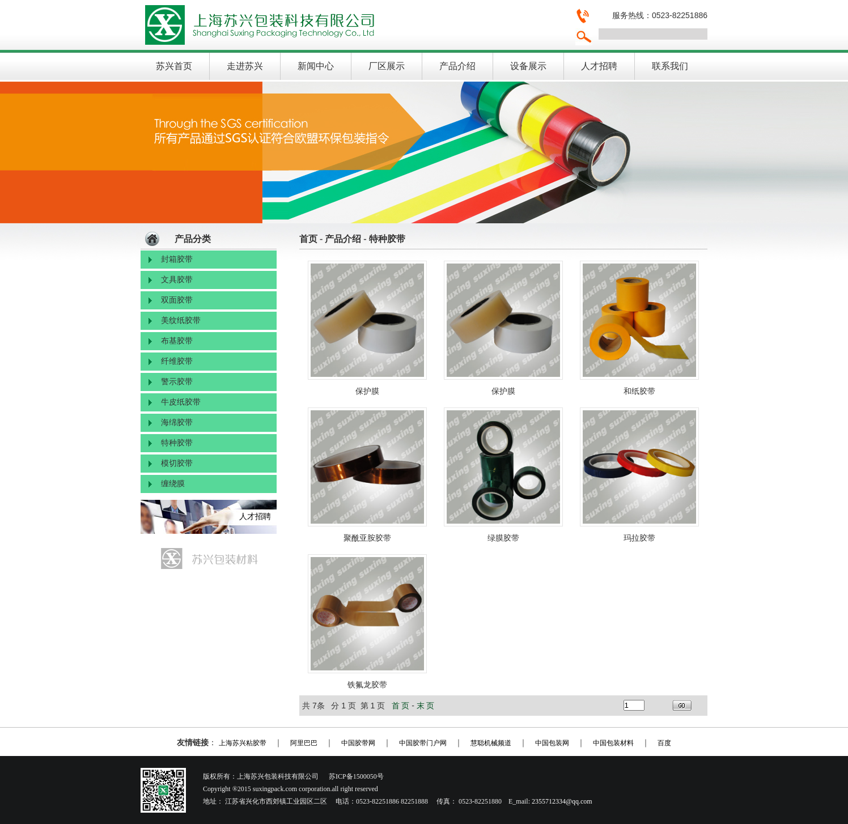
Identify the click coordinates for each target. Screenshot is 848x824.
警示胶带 (177, 381)
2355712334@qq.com (562, 801)
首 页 (401, 706)
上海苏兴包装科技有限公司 (353, 25)
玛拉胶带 (639, 538)
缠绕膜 (173, 483)
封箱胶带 (177, 259)
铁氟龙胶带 (367, 685)
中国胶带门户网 (423, 743)
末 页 (426, 706)
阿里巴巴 (303, 743)
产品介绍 (457, 66)
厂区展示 (386, 66)
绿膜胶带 (503, 538)
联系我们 (670, 66)
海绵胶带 (177, 422)
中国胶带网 (358, 743)
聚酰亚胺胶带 (367, 538)
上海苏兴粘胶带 (242, 743)
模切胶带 (177, 463)
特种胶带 (177, 443)
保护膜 (367, 391)
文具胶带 (177, 279)
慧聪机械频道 (490, 743)
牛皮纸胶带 (181, 402)
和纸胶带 (639, 391)
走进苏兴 (245, 66)
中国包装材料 (613, 743)
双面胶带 (177, 300)
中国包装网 (552, 743)
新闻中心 (316, 66)
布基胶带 (177, 341)
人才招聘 (599, 66)
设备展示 (528, 66)
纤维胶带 (177, 361)
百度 (664, 743)
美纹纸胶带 (181, 320)
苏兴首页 (174, 66)
